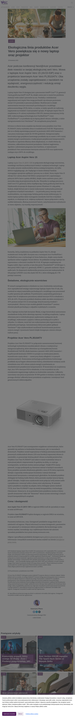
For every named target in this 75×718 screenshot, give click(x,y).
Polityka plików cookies (32, 714)
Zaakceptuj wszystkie (9, 714)
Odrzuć (20, 714)
